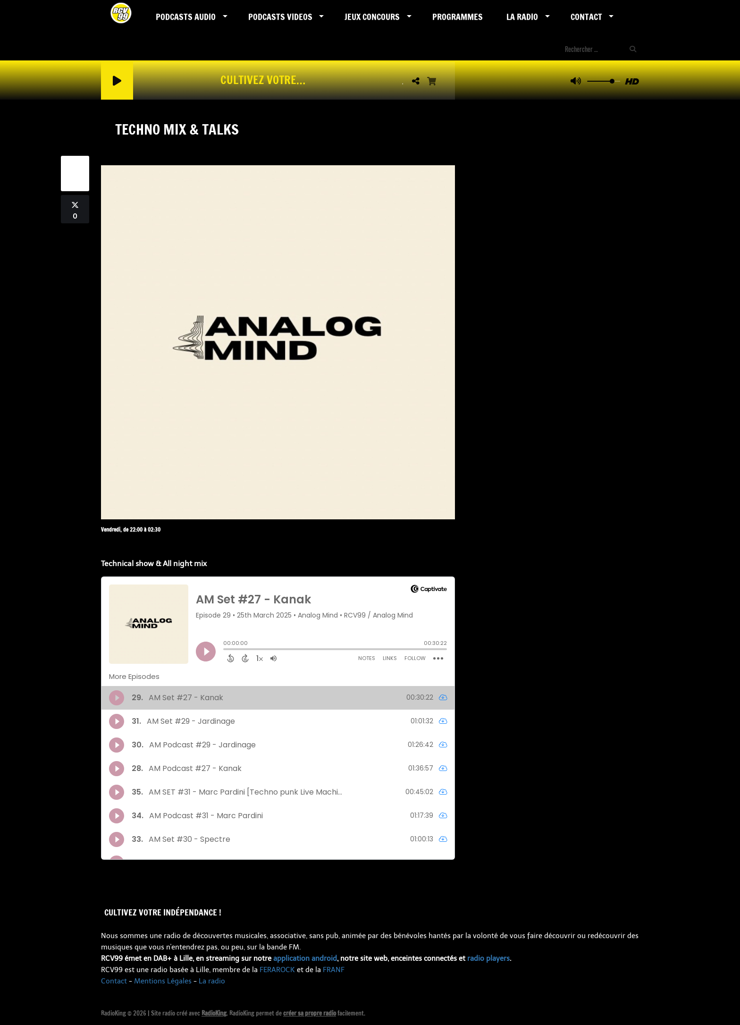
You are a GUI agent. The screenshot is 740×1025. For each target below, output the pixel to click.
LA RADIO (522, 16)
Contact (586, 16)
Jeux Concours (372, 16)
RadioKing (214, 1013)
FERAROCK (277, 970)
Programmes (457, 16)
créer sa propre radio (309, 1013)
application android (305, 958)
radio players (488, 958)
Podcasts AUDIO (186, 16)
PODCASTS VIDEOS (280, 16)
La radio (212, 981)
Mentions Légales (163, 981)
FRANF (334, 970)
